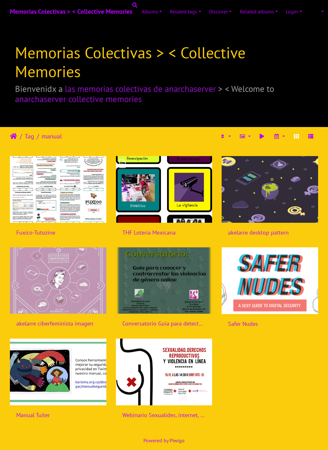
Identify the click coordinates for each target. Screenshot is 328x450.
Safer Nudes (243, 323)
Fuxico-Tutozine (35, 232)
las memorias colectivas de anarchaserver (140, 88)
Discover (218, 11)
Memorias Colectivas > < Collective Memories (71, 11)
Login (292, 11)
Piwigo (177, 440)
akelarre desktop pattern (258, 232)
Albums (149, 11)
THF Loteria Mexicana (149, 232)
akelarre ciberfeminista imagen (54, 323)
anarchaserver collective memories (78, 99)
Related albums (257, 11)
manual (52, 136)
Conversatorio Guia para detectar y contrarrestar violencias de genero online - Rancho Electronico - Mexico (164, 323)
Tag (29, 136)
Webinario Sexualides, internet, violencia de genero (164, 415)
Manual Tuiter (33, 415)
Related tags (183, 11)
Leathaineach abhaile (13, 136)
